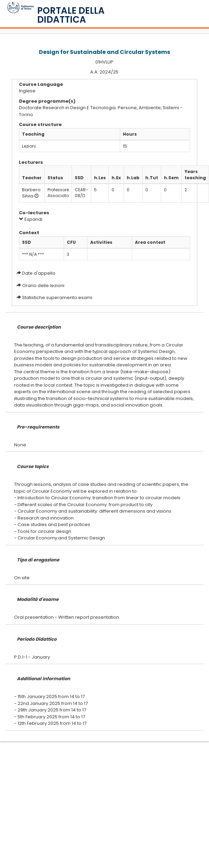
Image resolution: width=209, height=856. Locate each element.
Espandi (30, 219)
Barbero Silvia (31, 192)
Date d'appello (38, 273)
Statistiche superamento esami (57, 297)
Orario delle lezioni (43, 285)
